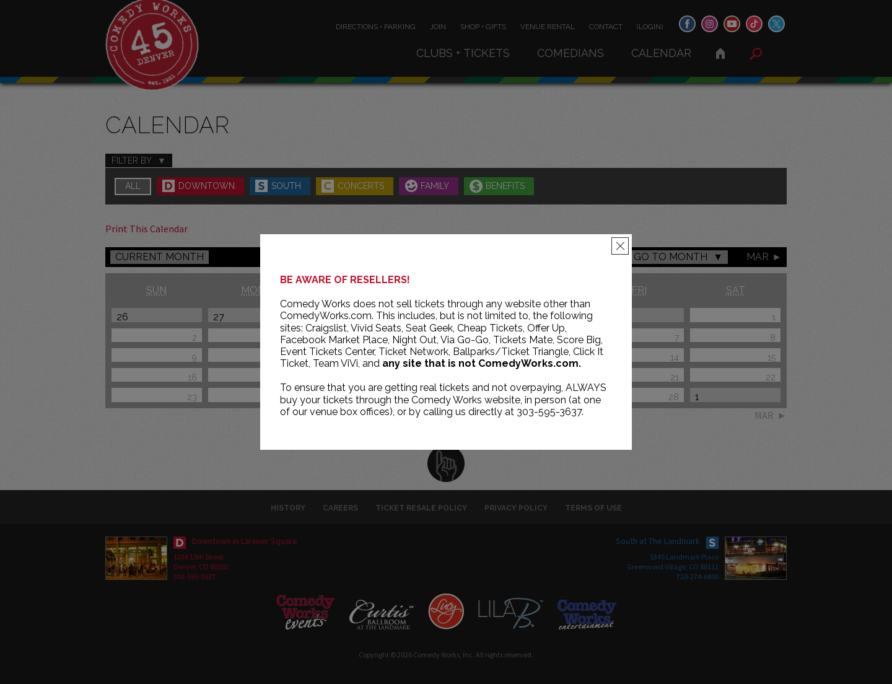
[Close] (620, 246)
